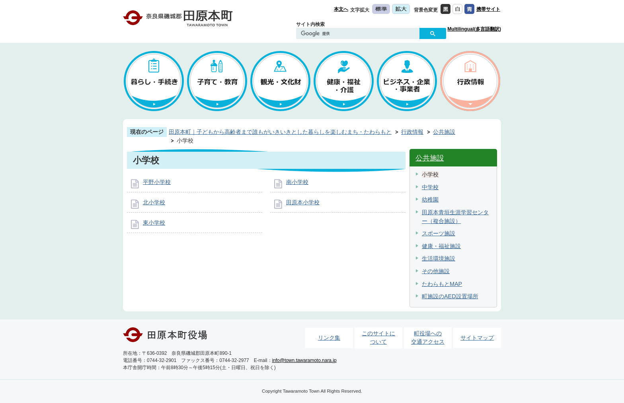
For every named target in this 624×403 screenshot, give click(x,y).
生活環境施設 (438, 258)
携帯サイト (488, 9)
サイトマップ (477, 338)
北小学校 (154, 202)
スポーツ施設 (438, 233)
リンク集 (329, 338)
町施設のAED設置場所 (450, 296)
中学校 (430, 187)
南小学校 (297, 182)
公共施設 (444, 132)
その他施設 (436, 271)
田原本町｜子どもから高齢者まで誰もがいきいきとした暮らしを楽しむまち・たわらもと (280, 132)
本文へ (341, 9)
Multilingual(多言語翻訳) (474, 29)
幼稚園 (430, 199)
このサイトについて (378, 337)
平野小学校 (157, 182)
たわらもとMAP (442, 284)
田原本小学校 (303, 202)
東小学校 (154, 222)
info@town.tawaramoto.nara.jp (304, 360)
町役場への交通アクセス (428, 337)
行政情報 (412, 132)
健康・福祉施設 (441, 246)
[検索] (360, 34)
